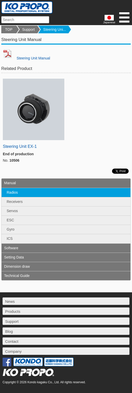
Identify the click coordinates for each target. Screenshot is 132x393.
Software (11, 248)
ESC (10, 220)
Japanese (109, 19)
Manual (10, 183)
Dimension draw (17, 266)
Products (12, 311)
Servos (12, 211)
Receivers (15, 202)
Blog (9, 331)
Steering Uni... (54, 29)
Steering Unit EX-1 (20, 146)
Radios (12, 192)
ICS (10, 238)
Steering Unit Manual (25, 58)
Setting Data (14, 257)
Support (28, 29)
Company (13, 351)
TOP (9, 29)
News (10, 301)
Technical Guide (17, 276)
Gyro (10, 229)
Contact (11, 341)
